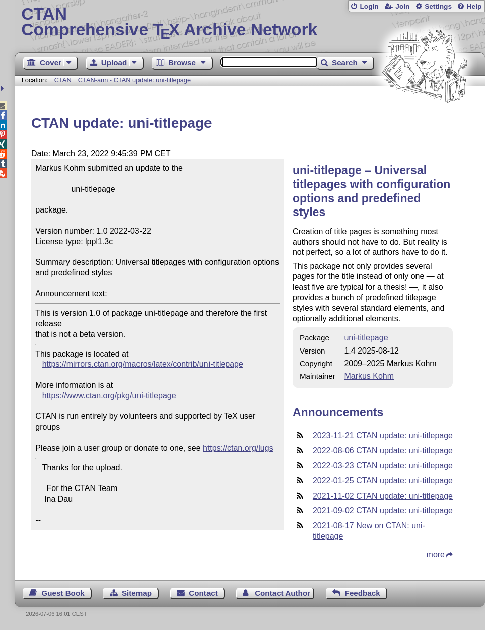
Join (402, 6)
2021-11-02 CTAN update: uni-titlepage (383, 496)
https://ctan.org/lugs (238, 448)
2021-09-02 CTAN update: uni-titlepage (383, 510)
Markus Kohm (369, 376)
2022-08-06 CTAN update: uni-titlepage (383, 450)
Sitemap (137, 593)
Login (369, 6)
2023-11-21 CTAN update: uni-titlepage (383, 435)
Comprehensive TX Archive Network (249, 23)
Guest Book (62, 593)
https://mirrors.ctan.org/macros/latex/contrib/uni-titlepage (142, 364)
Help (474, 6)
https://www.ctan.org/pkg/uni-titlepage (109, 395)
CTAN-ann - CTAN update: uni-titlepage (134, 80)
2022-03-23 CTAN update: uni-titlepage (383, 465)
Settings (438, 6)
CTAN (63, 80)
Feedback (362, 593)
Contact (203, 593)
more (436, 554)
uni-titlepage (366, 337)
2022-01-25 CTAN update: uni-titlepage (383, 480)
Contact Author (282, 593)
